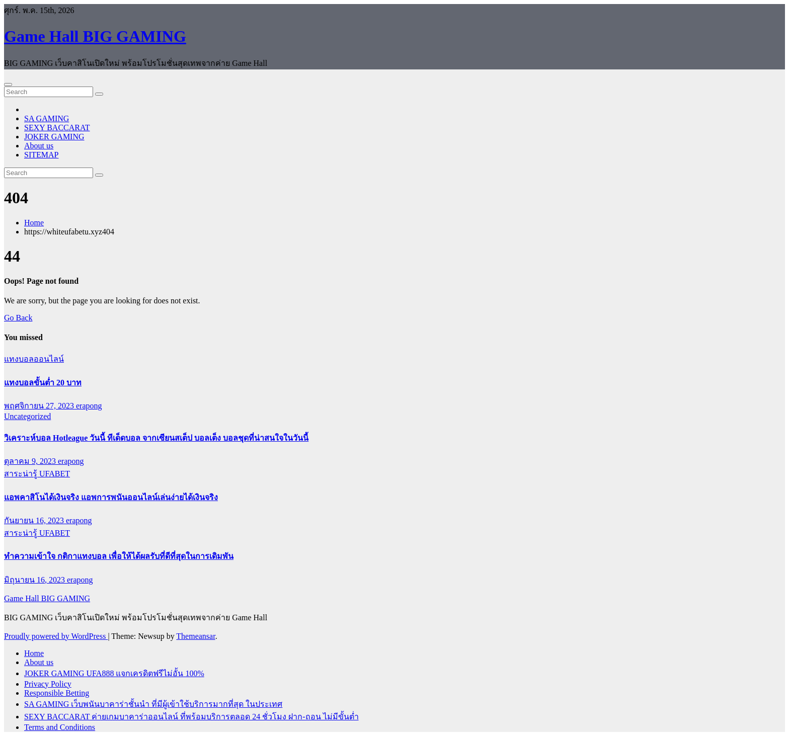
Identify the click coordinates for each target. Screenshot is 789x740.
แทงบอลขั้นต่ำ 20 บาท (43, 382)
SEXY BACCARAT (57, 127)
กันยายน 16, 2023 (35, 520)
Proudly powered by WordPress (56, 636)
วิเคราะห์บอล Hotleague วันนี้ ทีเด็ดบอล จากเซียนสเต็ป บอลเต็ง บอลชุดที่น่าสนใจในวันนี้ (156, 438)
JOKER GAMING (54, 136)
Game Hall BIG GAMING (95, 36)
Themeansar (195, 636)
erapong (89, 405)
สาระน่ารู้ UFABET (37, 473)
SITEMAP (41, 154)
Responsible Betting (56, 693)
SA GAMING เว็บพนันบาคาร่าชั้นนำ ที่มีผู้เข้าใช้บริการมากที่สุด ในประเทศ (153, 704)
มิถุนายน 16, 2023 (35, 579)
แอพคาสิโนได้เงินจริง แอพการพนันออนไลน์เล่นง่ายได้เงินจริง (111, 497)
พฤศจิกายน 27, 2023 (40, 405)
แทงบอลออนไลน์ (34, 359)
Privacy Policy (47, 684)
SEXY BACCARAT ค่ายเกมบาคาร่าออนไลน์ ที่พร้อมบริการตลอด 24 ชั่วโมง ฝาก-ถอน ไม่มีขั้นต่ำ (191, 716)
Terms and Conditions (59, 727)
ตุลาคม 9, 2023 (31, 461)
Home (34, 222)
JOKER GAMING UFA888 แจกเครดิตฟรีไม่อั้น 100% (114, 673)
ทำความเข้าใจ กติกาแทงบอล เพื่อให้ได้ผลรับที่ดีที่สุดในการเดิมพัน (118, 556)
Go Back (18, 317)
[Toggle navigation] (8, 84)
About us (38, 145)
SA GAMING (46, 118)
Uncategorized (27, 416)
